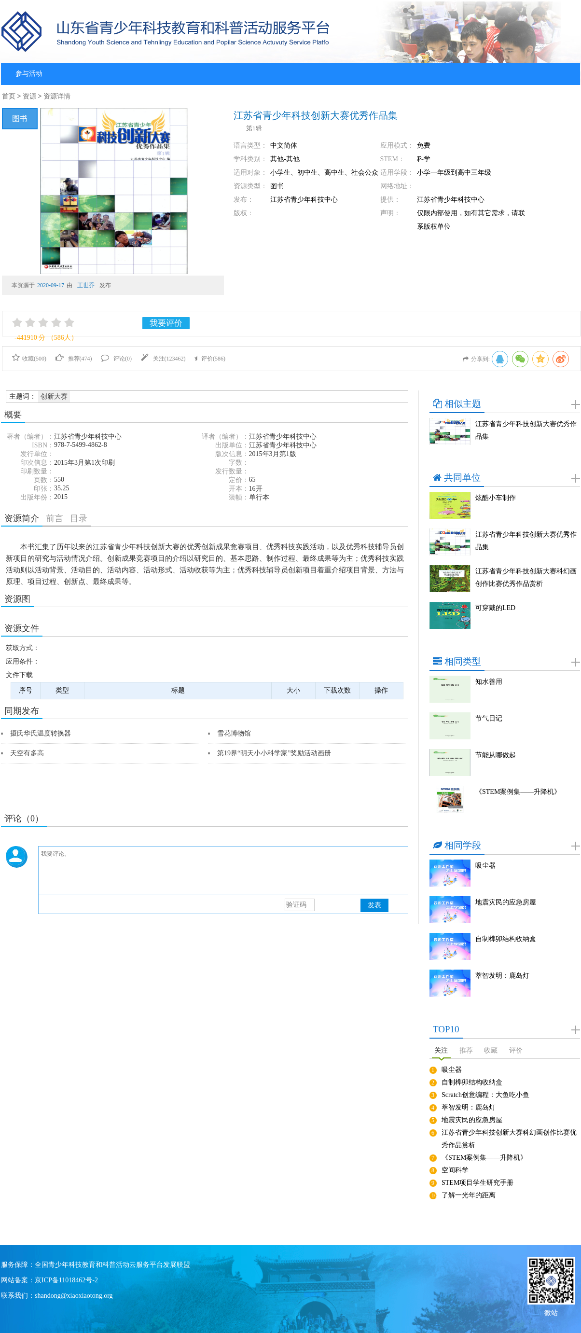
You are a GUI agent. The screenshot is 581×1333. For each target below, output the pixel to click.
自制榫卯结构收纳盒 (505, 939)
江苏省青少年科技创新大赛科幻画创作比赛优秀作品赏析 (526, 577)
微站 (551, 1312)
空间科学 (455, 1170)
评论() (116, 358)
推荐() (73, 358)
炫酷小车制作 (495, 497)
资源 (29, 96)
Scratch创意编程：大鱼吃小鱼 (485, 1094)
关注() (163, 358)
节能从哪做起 (495, 755)
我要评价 (166, 323)
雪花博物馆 (234, 733)
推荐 (466, 1050)
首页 (8, 96)
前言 (54, 518)
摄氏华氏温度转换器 (40, 733)
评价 (516, 1050)
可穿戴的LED (495, 607)
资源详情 (56, 96)
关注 (441, 1050)
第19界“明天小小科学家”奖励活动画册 (274, 753)
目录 (78, 518)
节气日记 (488, 718)
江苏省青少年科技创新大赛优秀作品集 (526, 430)
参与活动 (28, 73)
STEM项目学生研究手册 (477, 1182)
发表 (374, 905)
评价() (209, 358)
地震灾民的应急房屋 (505, 902)
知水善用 (488, 681)
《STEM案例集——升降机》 (518, 791)
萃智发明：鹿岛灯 (502, 975)
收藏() (29, 358)
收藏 (491, 1050)
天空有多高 (27, 753)
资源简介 (21, 518)
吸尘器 (485, 865)
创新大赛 (54, 396)
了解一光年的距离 (469, 1195)
